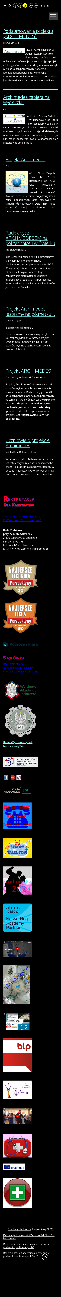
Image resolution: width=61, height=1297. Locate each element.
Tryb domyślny (5, 5)
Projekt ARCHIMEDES (28, 399)
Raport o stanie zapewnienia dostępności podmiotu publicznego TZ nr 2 (26, 1283)
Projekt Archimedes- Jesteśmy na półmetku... (30, 340)
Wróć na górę (45, 1286)
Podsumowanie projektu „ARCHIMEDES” (28, 62)
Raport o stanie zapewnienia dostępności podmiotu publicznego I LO (26, 1274)
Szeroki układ (36, 5)
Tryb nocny (10, 5)
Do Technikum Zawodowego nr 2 (22, 549)
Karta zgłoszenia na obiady (18, 696)
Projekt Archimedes (25, 188)
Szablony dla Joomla (19, 1258)
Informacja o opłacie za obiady (21, 700)
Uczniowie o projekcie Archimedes (28, 471)
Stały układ (31, 5)
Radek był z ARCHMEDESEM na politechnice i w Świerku (30, 266)
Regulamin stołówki (14, 692)
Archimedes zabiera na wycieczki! (26, 128)
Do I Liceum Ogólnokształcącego (22, 545)
